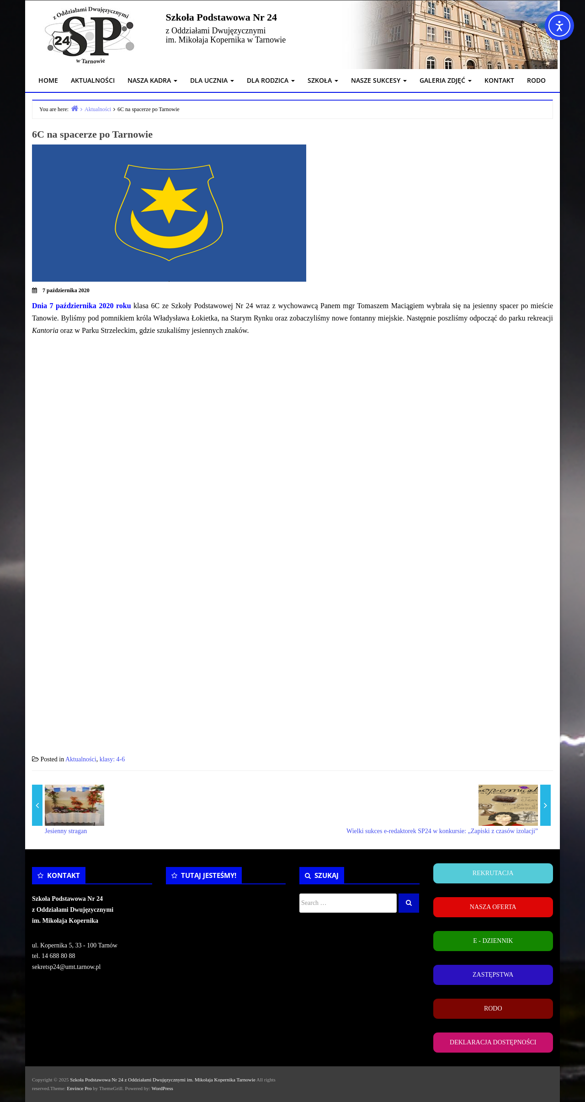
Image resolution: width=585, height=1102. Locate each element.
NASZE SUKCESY (379, 80)
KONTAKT (499, 80)
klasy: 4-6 (112, 759)
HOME (48, 80)
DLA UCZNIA (212, 80)
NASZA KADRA (152, 80)
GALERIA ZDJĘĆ (446, 80)
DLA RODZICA (271, 80)
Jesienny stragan (66, 831)
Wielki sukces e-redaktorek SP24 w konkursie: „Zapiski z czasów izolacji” (442, 831)
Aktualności (80, 759)
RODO (536, 80)
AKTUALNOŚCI (93, 80)
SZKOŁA (323, 80)
